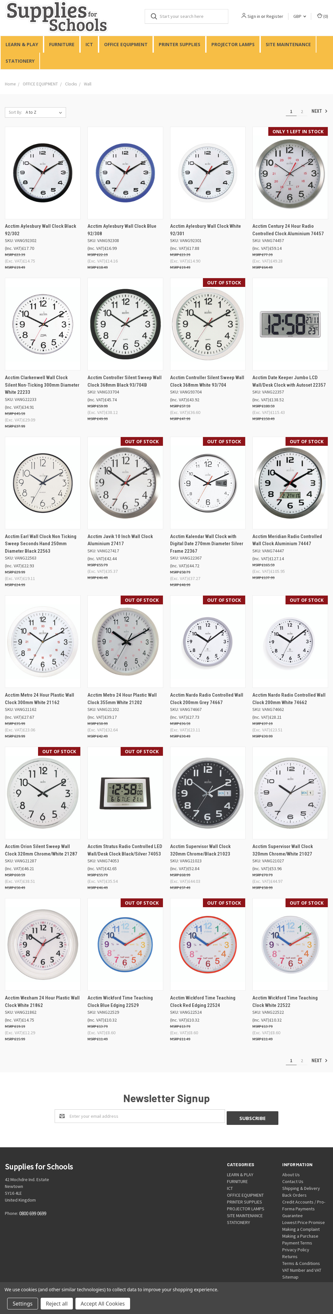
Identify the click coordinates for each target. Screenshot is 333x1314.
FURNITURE (61, 44)
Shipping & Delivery (301, 1186)
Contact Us (292, 1179)
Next (320, 111)
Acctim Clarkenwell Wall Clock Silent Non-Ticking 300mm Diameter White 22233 (42, 385)
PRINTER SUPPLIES (179, 44)
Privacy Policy (295, 1248)
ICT (89, 44)
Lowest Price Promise (303, 1220)
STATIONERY (20, 61)
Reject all (57, 1303)
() (322, 16)
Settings (23, 1303)
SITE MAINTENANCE (288, 44)
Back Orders (294, 1193)
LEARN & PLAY (22, 44)
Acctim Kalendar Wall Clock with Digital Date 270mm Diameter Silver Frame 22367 (206, 544)
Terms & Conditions (301, 1261)
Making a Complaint (301, 1227)
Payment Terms (297, 1241)
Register (274, 16)
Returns (290, 1254)
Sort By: (15, 112)
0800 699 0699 (32, 1212)
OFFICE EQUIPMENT (126, 44)
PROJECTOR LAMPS (233, 44)
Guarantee (292, 1214)
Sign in (253, 16)
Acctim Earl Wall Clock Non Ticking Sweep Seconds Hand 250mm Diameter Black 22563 (40, 544)
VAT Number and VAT (301, 1268)
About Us (291, 1173)
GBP (299, 16)
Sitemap (290, 1275)
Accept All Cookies (103, 1303)
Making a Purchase (300, 1234)
